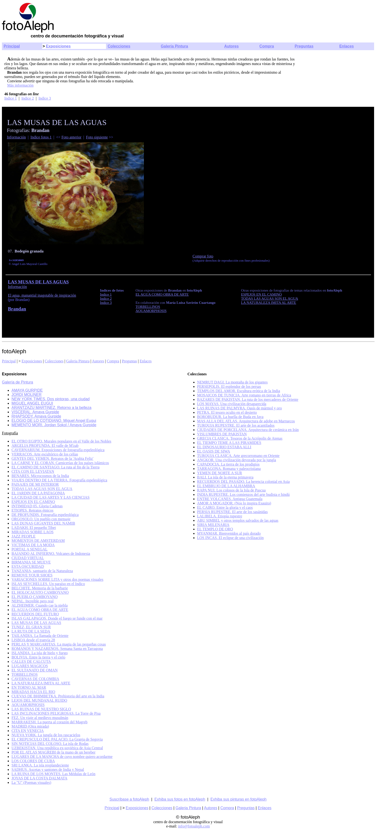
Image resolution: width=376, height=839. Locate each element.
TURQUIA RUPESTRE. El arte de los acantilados (236, 425)
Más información (20, 85)
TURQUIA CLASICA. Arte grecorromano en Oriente (238, 456)
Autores (231, 46)
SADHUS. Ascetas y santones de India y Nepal (48, 769)
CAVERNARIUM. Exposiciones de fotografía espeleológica (58, 450)
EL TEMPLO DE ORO (215, 529)
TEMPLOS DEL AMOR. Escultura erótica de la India (238, 391)
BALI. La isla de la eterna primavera (225, 477)
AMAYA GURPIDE (27, 390)
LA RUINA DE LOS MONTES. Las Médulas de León (53, 774)
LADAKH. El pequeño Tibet (34, 528)
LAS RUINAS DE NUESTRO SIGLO (41, 709)
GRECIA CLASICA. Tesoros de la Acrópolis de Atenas (239, 438)
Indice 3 (44, 98)
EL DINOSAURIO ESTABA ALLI (224, 447)
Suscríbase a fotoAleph (129, 799)
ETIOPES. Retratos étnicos (32, 510)
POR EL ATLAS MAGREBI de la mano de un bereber (53, 752)
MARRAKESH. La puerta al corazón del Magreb (50, 722)
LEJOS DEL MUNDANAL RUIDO (39, 700)
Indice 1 (10, 98)
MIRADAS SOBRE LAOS (32, 532)
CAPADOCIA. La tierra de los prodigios (228, 464)
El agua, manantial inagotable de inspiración (42, 295)
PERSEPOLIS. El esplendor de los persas (229, 386)
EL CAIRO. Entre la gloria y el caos (225, 507)
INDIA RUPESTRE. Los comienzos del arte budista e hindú (243, 494)
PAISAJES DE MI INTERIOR (35, 484)
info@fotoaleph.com (194, 826)
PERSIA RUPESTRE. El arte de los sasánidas (232, 512)
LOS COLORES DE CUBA (33, 761)
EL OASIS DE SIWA (213, 451)
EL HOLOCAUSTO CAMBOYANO (40, 592)
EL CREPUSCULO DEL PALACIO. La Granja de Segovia (57, 739)
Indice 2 (27, 98)
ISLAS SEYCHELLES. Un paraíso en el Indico (48, 584)
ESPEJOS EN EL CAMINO (33, 502)
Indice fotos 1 (41, 137)
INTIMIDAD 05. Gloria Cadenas (37, 506)
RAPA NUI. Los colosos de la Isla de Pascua (231, 490)
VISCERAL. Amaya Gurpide (35, 412)
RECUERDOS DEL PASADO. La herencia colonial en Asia (243, 481)
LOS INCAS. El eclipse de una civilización (230, 538)
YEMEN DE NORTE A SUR (219, 473)
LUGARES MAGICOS (30, 666)
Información (16, 137)
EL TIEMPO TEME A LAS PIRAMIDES (229, 443)
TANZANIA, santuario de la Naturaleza (42, 571)
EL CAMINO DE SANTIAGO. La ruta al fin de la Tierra (56, 467)
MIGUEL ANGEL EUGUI (32, 403)
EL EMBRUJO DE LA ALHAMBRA (226, 486)
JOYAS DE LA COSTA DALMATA (39, 778)
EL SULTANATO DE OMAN (35, 670)
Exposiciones (58, 46)
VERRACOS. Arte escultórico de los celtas (45, 454)
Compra (266, 46)
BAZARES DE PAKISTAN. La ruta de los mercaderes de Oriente (247, 399)
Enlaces (346, 46)
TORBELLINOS (25, 674)
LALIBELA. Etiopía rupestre (219, 516)
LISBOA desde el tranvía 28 (33, 640)
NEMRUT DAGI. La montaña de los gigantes (232, 382)
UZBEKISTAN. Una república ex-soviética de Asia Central (57, 748)
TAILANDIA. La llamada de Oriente (40, 636)
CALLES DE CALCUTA (31, 661)
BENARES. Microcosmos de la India (40, 476)
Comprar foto (203, 256)
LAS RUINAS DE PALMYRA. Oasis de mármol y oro (239, 408)
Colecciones (119, 46)
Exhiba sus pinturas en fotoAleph (239, 799)
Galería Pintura (174, 46)
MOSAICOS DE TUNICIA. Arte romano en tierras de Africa (244, 395)
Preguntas (304, 46)
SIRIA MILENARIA (213, 525)
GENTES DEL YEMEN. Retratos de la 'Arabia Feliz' (52, 458)
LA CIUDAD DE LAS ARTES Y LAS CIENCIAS (50, 497)
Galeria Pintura (77, 361)
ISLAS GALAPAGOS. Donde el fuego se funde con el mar (57, 618)
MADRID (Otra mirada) (30, 726)
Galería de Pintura (17, 382)
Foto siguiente (97, 137)
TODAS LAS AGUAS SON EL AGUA (42, 489)
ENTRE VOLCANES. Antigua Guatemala (230, 499)
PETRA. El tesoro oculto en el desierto (227, 412)
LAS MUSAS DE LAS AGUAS (36, 623)
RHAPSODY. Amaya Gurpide (36, 416)
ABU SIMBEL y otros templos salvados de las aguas (237, 520)
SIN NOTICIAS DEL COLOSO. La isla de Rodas (50, 744)
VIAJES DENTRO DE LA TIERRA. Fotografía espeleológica (59, 480)
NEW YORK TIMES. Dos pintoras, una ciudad (51, 399)
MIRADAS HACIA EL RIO (33, 692)
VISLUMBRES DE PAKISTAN (222, 434)
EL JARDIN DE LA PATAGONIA (38, 493)
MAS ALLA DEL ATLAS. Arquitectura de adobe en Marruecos (246, 421)
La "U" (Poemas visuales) (31, 782)
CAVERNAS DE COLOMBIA (35, 679)
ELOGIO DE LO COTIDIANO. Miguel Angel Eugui (54, 421)
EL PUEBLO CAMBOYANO (35, 597)
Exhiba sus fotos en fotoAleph (179, 799)
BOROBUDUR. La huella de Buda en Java (230, 417)
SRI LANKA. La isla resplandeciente (40, 765)
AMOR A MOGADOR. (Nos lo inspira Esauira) (234, 503)
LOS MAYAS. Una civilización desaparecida (231, 404)
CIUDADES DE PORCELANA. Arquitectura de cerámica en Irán (248, 430)
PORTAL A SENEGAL (29, 549)
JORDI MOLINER (26, 395)
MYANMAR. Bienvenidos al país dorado (229, 533)
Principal (12, 46)
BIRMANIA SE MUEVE (31, 562)
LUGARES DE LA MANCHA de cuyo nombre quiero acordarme (62, 757)
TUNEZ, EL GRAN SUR (31, 627)
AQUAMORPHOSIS (28, 705)
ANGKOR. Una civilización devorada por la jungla (236, 460)
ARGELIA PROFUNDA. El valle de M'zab (45, 445)
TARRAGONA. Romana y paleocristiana (229, 469)
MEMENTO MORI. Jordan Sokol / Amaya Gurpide (54, 425)
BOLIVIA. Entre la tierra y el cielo (38, 657)
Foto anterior (71, 137)
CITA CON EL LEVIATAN (33, 471)
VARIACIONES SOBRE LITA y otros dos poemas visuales (57, 579)
